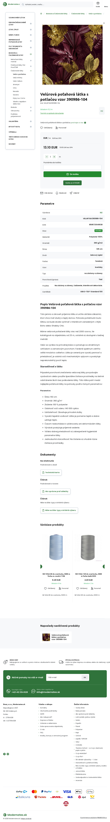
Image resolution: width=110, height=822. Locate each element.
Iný (102, 111)
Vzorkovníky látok (17, 18)
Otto (15, 88)
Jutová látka (80, 771)
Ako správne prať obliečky (85, 714)
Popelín (78, 723)
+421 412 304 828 (20, 692)
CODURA (79, 745)
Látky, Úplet (14, 30)
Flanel (78, 726)
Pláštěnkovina (81, 774)
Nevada (16, 91)
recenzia (79, 780)
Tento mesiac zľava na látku (18, 138)
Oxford (78, 736)
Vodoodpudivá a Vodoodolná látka (88, 777)
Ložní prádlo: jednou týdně (85, 717)
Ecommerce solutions (88, 818)
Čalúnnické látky (78, 14)
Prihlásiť (85, 677)
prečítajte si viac (77, 123)
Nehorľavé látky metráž (17, 60)
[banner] (10, 4)
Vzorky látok (80, 708)
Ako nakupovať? (46, 717)
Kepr (77, 733)
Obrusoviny (15, 111)
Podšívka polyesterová (16, 115)
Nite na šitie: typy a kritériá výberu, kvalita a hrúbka (91, 767)
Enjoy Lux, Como (19, 98)
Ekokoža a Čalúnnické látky (56, 14)
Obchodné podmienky (48, 711)
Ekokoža (14, 107)
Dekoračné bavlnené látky (17, 23)
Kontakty (43, 708)
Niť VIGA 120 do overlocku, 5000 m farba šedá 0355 (88, 575)
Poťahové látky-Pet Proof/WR (18, 66)
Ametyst (16, 84)
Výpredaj (12, 132)
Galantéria (13, 121)
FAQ (41, 733)
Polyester (79, 729)
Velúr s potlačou (95, 14)
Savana (16, 95)
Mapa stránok (26, 819)
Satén (78, 720)
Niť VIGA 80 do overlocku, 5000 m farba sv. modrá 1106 (56, 575)
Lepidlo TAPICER (81, 739)
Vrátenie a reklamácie (48, 723)
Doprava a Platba (46, 720)
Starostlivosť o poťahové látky (87, 763)
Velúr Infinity (17, 78)
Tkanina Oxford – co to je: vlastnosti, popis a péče (89, 749)
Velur (77, 742)
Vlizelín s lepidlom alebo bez (19, 103)
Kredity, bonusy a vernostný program (54, 736)
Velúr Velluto (17, 81)
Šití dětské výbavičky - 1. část (86, 760)
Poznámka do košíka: (52, 162)
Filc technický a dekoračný (15, 47)
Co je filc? (79, 756)
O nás (42, 729)
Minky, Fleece (14, 35)
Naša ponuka (80, 711)
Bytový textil (14, 127)
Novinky (12, 144)
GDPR (42, 714)
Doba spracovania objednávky (51, 726)
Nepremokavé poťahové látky (15, 41)
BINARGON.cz (102, 818)
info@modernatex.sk (48, 692)
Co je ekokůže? (81, 753)
